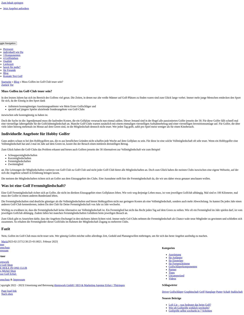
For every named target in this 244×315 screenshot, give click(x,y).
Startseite (6, 81)
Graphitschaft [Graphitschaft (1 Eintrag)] (191, 291)
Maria (4, 241)
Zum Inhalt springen (12, 2)
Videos (172, 278)
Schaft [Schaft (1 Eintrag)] (226, 291)
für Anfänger (175, 257)
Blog (16, 81)
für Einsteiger (176, 260)
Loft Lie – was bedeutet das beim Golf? (190, 304)
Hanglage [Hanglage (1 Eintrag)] (210, 291)
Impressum (19, 279)
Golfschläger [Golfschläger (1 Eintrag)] (177, 291)
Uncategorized (176, 275)
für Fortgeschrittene (179, 263)
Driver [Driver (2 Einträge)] (165, 291)
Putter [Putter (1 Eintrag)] (219, 291)
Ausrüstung (175, 254)
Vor (12, 84)
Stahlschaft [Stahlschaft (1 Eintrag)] (237, 291)
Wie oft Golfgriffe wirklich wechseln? (189, 307)
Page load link (9, 290)
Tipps (172, 272)
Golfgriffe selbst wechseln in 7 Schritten (190, 310)
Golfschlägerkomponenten (183, 266)
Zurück (5, 84)
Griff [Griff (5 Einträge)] (202, 291)
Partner (172, 269)
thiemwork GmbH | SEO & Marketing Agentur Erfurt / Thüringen (89, 285)
